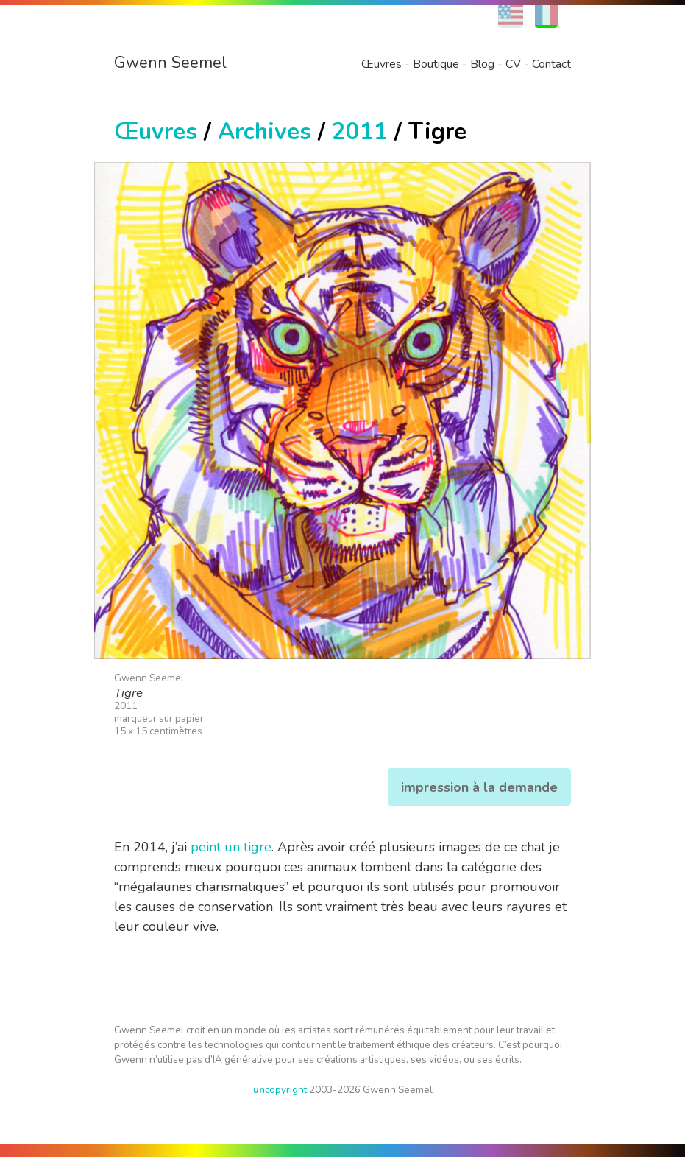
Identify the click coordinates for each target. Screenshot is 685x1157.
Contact (551, 64)
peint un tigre (231, 847)
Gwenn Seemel (170, 63)
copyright (280, 1090)
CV (513, 64)
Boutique (436, 64)
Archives (264, 131)
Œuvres (381, 64)
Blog (482, 64)
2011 (360, 131)
